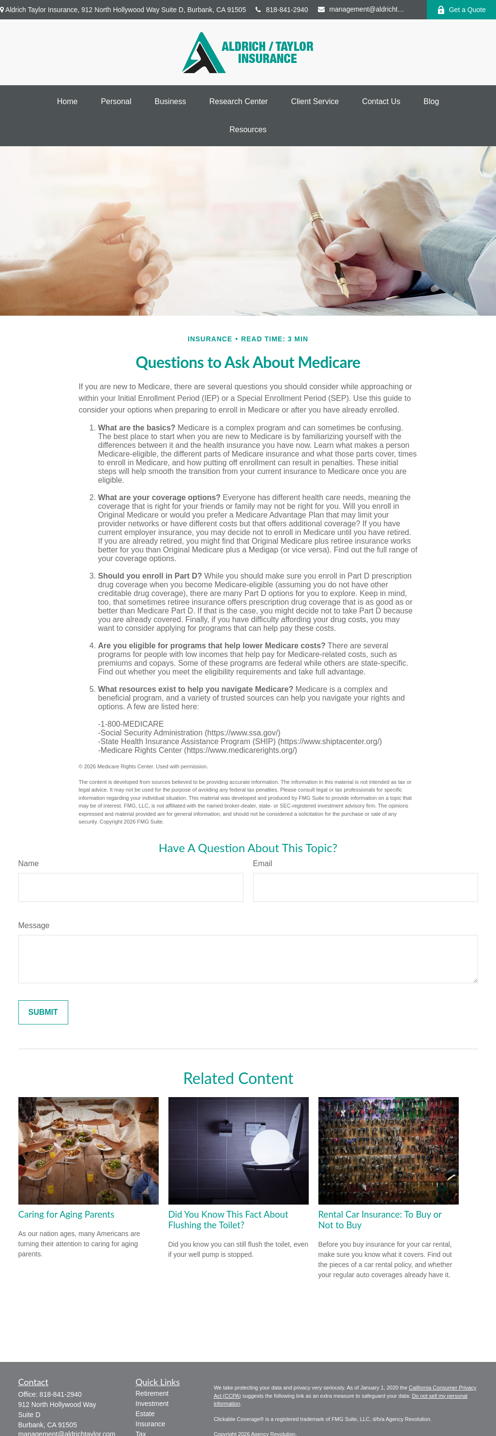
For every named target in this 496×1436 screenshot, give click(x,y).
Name (28, 863)
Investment (151, 1403)
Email (262, 863)
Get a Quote (461, 10)
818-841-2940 (282, 10)
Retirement (151, 1393)
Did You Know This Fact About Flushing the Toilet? (228, 1219)
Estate (145, 1414)
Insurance (150, 1424)
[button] (67, 102)
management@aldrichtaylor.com (361, 9)
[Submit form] (43, 1012)
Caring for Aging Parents (66, 1214)
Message (34, 925)
